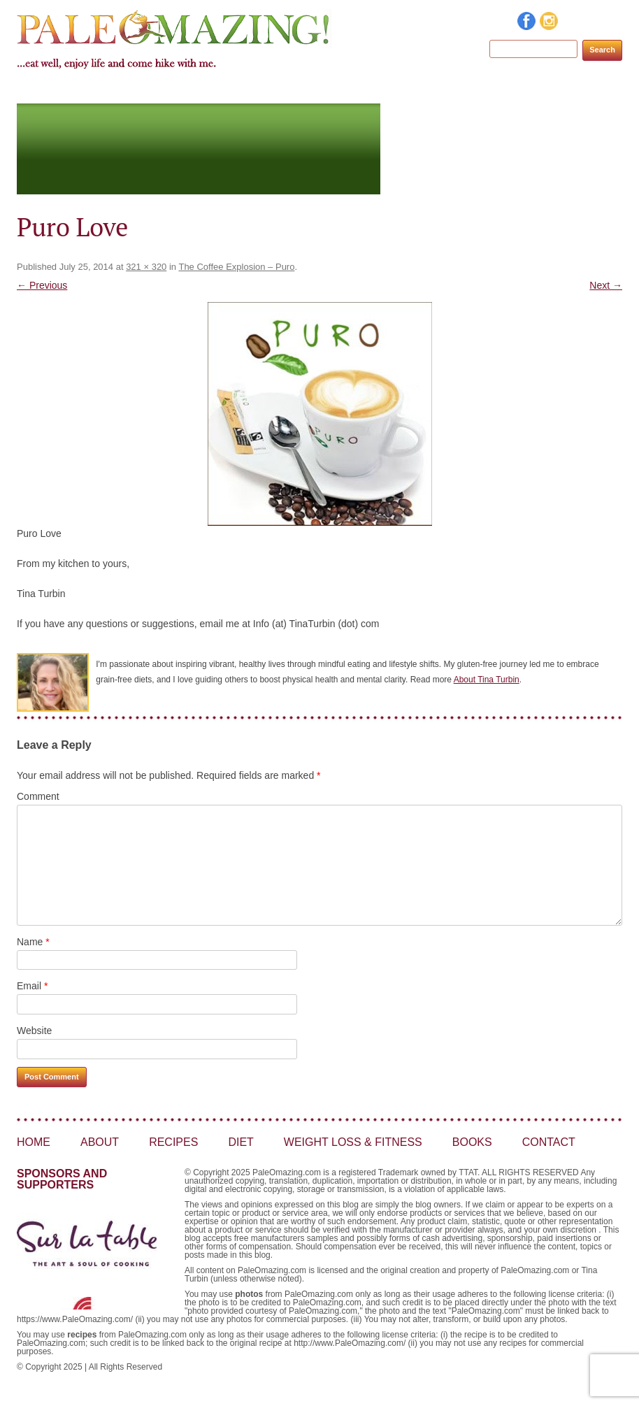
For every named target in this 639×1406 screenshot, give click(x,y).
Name (33, 941)
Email (32, 985)
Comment (38, 796)
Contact (587, 90)
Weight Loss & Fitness (419, 90)
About (205, 90)
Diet (321, 90)
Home (150, 90)
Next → (605, 285)
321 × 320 (146, 266)
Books (523, 90)
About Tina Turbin (486, 679)
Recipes (266, 90)
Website (34, 1030)
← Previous (42, 285)
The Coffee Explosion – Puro (236, 266)
